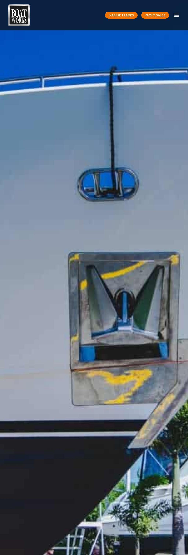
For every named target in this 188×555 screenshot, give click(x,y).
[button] (121, 15)
